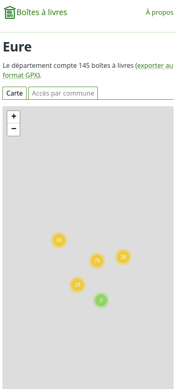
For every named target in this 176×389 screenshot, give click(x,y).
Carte (14, 93)
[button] (101, 300)
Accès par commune (63, 93)
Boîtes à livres (41, 12)
